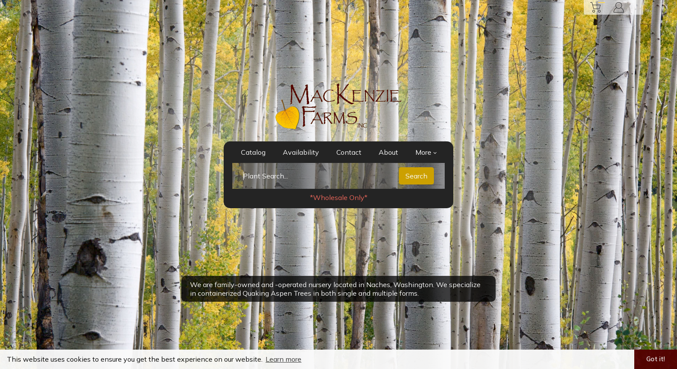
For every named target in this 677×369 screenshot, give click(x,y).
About (388, 152)
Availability (301, 152)
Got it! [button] (655, 359)
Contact (348, 152)
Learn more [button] (283, 359)
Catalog (253, 152)
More (426, 152)
